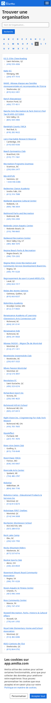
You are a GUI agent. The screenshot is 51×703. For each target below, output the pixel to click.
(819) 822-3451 (13, 92)
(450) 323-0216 (13, 386)
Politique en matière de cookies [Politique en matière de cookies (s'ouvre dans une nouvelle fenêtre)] (20, 687)
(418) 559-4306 (13, 64)
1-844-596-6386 (14, 182)
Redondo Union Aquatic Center (18, 225)
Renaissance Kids (12, 330)
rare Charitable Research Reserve (20, 138)
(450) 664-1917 (13, 284)
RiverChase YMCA (12, 457)
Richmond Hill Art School (15, 405)
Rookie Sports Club (13, 560)
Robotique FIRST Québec (15, 510)
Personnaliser (19, 696)
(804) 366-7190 (13, 488)
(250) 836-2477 (13, 169)
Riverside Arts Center (14, 470)
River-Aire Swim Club (14, 445)
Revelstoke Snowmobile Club (18, 355)
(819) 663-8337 (13, 296)
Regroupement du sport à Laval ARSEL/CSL (24, 278)
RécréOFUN (9, 176)
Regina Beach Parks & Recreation (19, 250)
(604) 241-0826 (13, 336)
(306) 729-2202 (13, 256)
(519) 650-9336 (13, 144)
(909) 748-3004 (13, 206)
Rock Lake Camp (11, 535)
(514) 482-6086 (13, 637)
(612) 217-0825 (13, 308)
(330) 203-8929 (13, 566)
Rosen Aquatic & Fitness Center (19, 588)
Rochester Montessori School (18, 522)
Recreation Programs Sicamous (18, 163)
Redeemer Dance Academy (17, 188)
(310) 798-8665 (13, 231)
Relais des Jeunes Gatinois (16, 290)
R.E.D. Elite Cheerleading (15, 58)
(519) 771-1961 (13, 157)
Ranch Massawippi (12, 98)
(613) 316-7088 (13, 194)
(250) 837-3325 (13, 361)
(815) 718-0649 (13, 451)
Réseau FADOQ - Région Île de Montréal (23, 343)
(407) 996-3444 (13, 593)
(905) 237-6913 (13, 411)
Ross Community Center (15, 600)
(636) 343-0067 (13, 463)
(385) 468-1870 (13, 243)
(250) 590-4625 (13, 398)
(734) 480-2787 (13, 476)
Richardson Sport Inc (14, 392)
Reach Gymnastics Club (15, 151)
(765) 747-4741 (13, 606)
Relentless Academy (13, 303)
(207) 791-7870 (13, 439)
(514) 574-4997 (13, 373)
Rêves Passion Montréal (15, 368)
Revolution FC (10, 380)
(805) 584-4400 (13, 120)
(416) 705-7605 (13, 426)
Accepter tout (38, 696)
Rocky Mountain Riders (15, 547)
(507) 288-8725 (13, 528)
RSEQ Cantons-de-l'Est (14, 643)
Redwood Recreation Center (17, 238)
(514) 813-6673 (13, 504)
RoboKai (8, 482)
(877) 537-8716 (13, 553)
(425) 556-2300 (13, 219)
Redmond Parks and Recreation (19, 213)
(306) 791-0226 (13, 271)
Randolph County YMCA (15, 126)
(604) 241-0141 (13, 324)
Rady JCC (8, 70)
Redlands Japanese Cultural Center (20, 200)
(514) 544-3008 (13, 516)
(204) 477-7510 (13, 76)
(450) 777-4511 (13, 104)
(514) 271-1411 (13, 349)
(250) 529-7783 (13, 541)
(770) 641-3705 (13, 621)
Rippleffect (9, 433)
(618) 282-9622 (13, 132)
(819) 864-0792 (13, 649)
